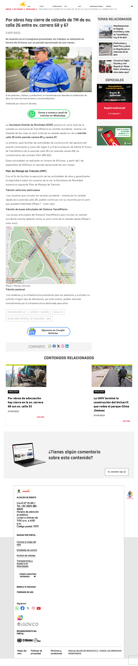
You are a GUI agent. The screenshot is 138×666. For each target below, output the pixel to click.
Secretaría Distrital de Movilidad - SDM (29, 326)
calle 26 (58, 319)
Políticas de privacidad (36, 659)
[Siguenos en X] (28, 615)
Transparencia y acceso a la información (24, 571)
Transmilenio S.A (16, 319)
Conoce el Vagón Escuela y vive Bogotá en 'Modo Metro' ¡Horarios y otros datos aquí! (121, 73)
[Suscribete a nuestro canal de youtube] (39, 615)
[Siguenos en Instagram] (33, 615)
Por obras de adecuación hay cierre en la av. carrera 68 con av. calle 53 (25, 409)
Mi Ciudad (18, 16)
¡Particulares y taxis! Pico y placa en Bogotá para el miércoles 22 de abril (121, 56)
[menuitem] (32, 9)
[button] (50, 354)
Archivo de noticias (26, 562)
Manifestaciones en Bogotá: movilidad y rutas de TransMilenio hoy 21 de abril (121, 39)
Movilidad (30, 16)
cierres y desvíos (39, 319)
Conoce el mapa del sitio (26, 550)
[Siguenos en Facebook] (17, 615)
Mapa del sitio (21, 659)
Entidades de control (27, 557)
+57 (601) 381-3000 (27, 515)
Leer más (40, 424)
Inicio (8, 16)
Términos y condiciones (56, 659)
